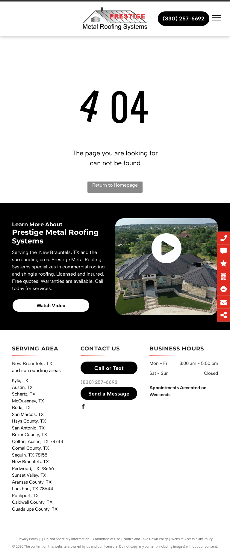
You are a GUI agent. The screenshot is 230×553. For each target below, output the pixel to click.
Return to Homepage (115, 185)
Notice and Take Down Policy (146, 538)
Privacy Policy (27, 538)
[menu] (217, 18)
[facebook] (83, 407)
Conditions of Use (106, 538)
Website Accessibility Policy (192, 538)
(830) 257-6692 (99, 382)
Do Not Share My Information (67, 538)
